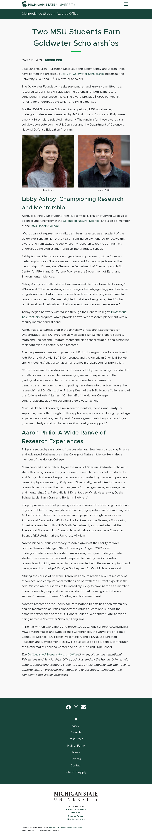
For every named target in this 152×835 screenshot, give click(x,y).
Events (76, 759)
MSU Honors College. (45, 226)
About (76, 726)
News (58, 60)
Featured (50, 60)
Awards (76, 732)
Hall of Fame (76, 745)
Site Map (75, 813)
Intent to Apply (76, 772)
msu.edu (52, 827)
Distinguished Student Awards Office (50, 13)
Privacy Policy (75, 816)
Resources (76, 739)
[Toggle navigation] (126, 4)
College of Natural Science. (81, 221)
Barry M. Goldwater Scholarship (82, 74)
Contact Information (75, 810)
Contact (76, 765)
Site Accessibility (76, 819)
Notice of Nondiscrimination (70, 827)
